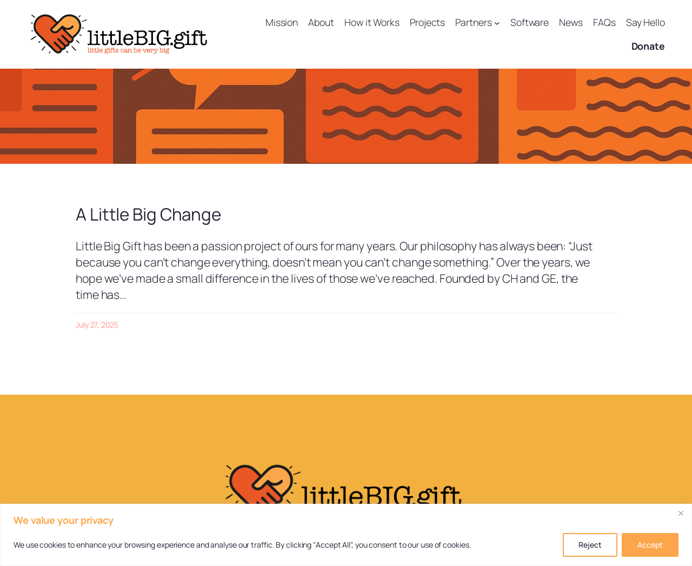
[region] (346, 535)
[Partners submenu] (497, 22)
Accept (650, 545)
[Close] (680, 513)
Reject (590, 545)
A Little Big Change (148, 214)
